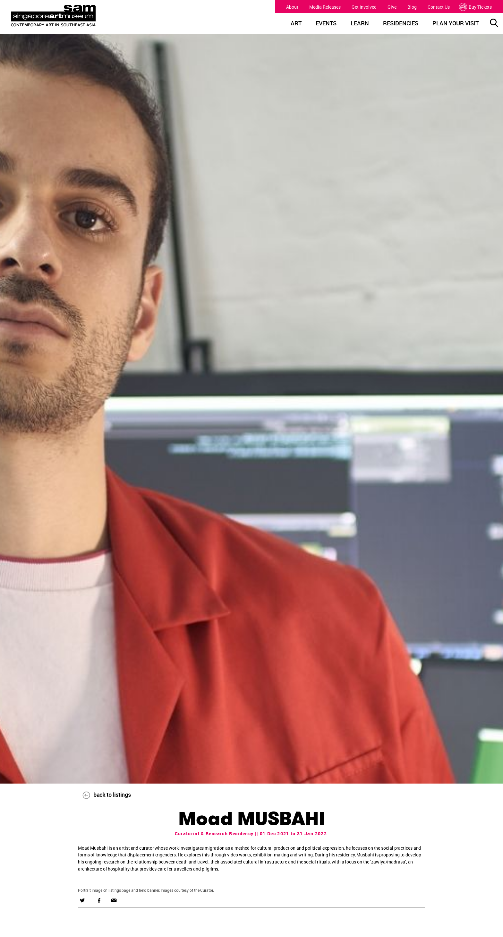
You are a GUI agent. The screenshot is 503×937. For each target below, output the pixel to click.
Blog (412, 7)
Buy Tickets (476, 7)
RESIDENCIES (400, 23)
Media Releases (325, 7)
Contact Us (439, 7)
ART (296, 23)
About (292, 7)
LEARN (360, 23)
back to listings (103, 794)
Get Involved (364, 7)
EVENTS (326, 23)
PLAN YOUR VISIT (455, 23)
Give (392, 7)
